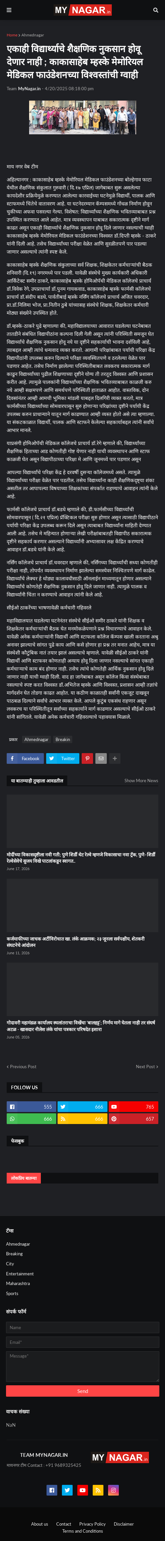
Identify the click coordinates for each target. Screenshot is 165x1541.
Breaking (14, 1253)
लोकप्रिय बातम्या (23, 1178)
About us (39, 1524)
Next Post (145, 1066)
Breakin (63, 739)
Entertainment (20, 1273)
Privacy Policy (92, 1524)
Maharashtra (18, 1283)
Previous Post (23, 1066)
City (10, 1263)
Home (12, 34)
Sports (12, 1293)
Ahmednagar (32, 34)
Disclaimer (124, 1524)
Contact (63, 1524)
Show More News (141, 780)
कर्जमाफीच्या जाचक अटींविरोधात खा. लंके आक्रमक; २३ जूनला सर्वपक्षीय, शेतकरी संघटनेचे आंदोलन (76, 942)
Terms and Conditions (82, 1531)
